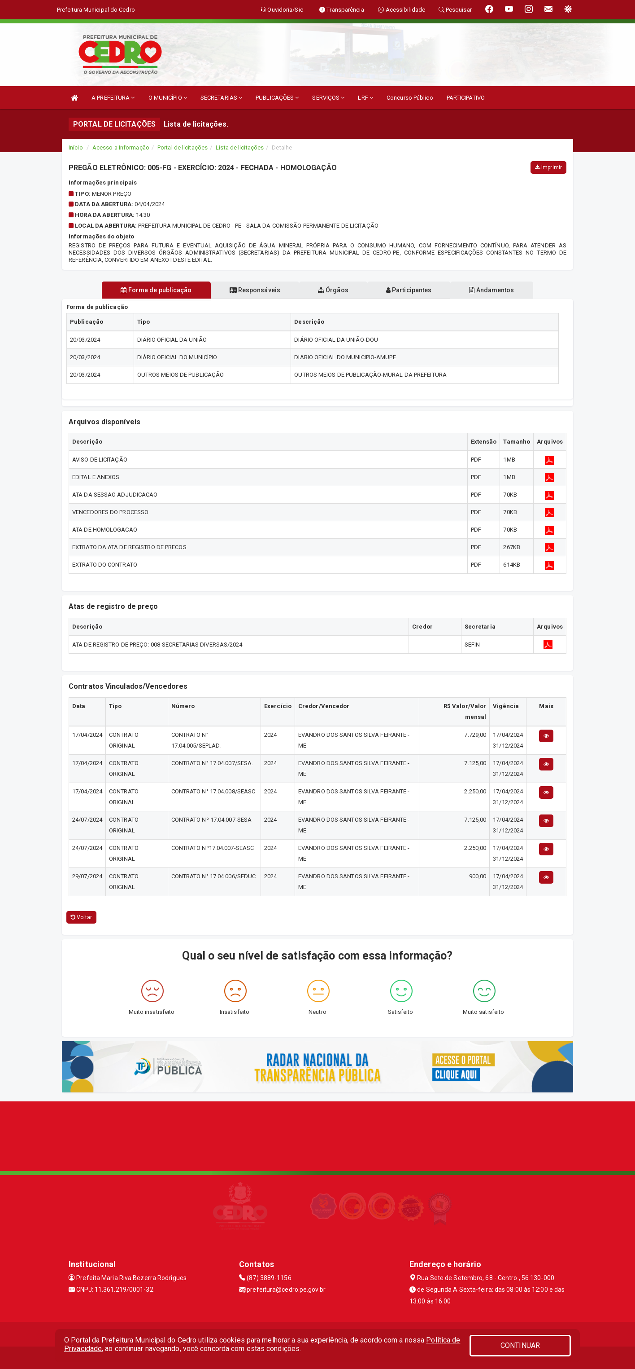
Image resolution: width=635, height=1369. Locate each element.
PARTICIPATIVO (466, 97)
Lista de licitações (240, 147)
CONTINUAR (520, 1345)
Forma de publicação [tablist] (156, 290)
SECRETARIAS (221, 97)
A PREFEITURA (113, 97)
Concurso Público (410, 97)
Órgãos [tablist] (333, 290)
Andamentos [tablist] (491, 290)
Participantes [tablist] (409, 290)
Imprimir (548, 167)
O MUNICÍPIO (167, 97)
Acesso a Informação (120, 147)
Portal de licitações (182, 147)
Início (76, 147)
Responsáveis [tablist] (255, 290)
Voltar (81, 917)
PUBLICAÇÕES (277, 97)
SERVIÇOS (328, 97)
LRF (365, 97)
